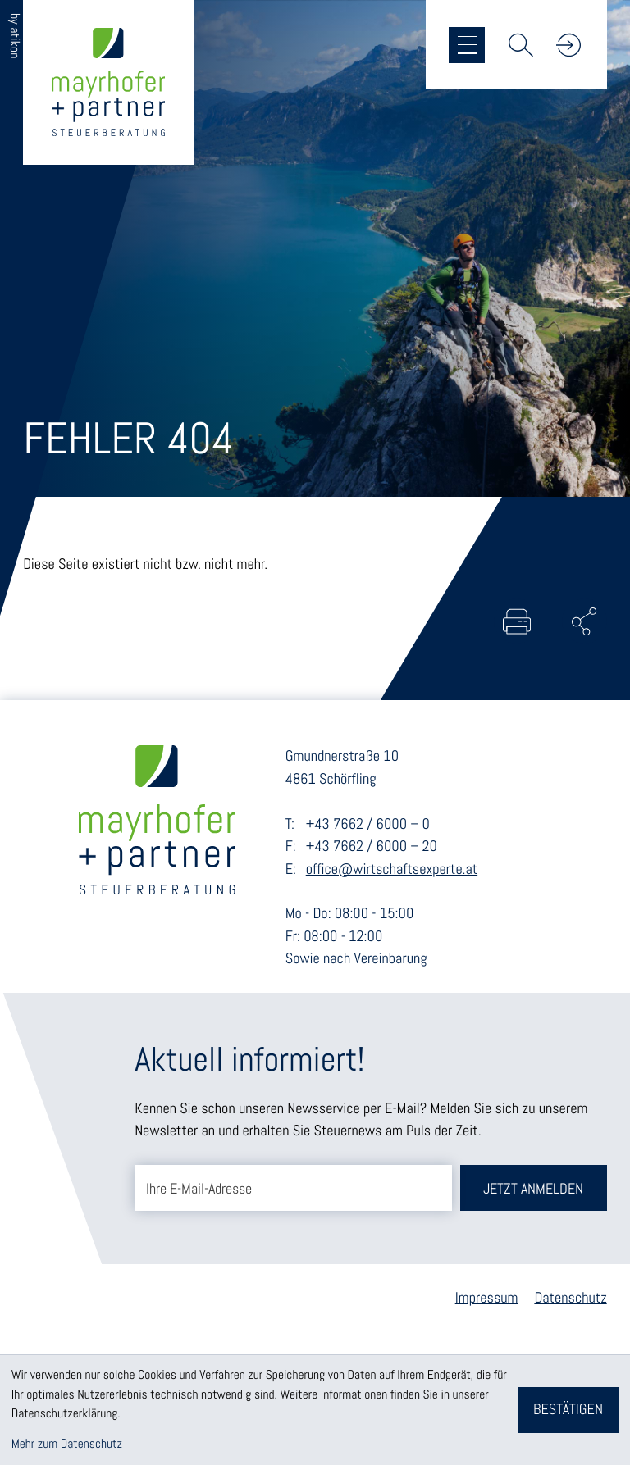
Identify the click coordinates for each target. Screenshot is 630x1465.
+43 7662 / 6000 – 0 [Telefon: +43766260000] (368, 824)
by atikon (14, 35)
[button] (568, 45)
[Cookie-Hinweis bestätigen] (568, 1410)
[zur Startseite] (109, 82)
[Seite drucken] (516, 621)
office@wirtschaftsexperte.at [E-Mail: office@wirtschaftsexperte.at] (391, 869)
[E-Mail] (293, 1188)
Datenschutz (570, 1298)
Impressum (486, 1298)
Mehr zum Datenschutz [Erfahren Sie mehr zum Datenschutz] (66, 1443)
